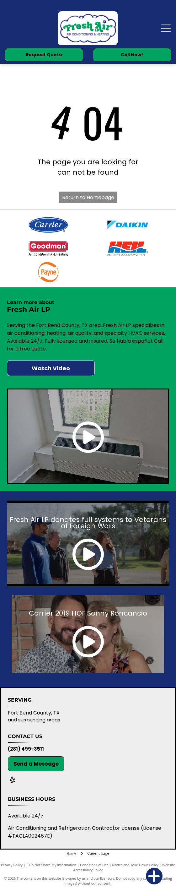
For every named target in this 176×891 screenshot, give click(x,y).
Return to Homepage (88, 197)
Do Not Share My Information (52, 864)
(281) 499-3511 (26, 749)
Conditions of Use (94, 864)
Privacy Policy (12, 864)
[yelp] (12, 780)
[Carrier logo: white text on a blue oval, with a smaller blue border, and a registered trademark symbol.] (48, 225)
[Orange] (48, 272)
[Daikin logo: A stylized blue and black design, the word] (128, 225)
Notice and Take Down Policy (135, 864)
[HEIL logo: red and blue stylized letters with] (128, 248)
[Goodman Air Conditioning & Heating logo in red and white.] (48, 248)
